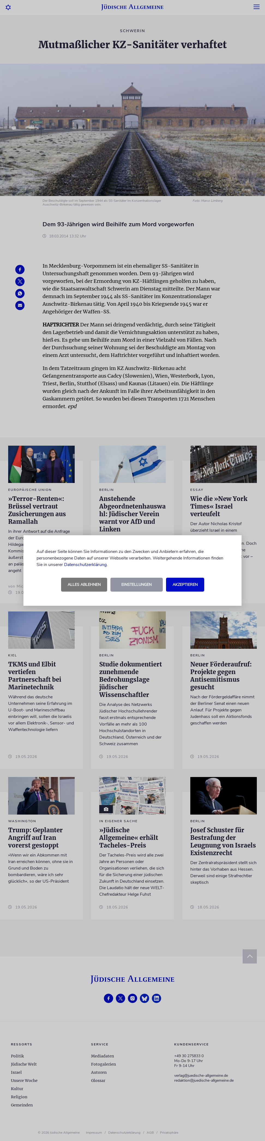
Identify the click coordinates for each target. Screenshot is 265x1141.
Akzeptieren (185, 584)
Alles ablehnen (84, 584)
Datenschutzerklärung (85, 565)
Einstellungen (136, 584)
